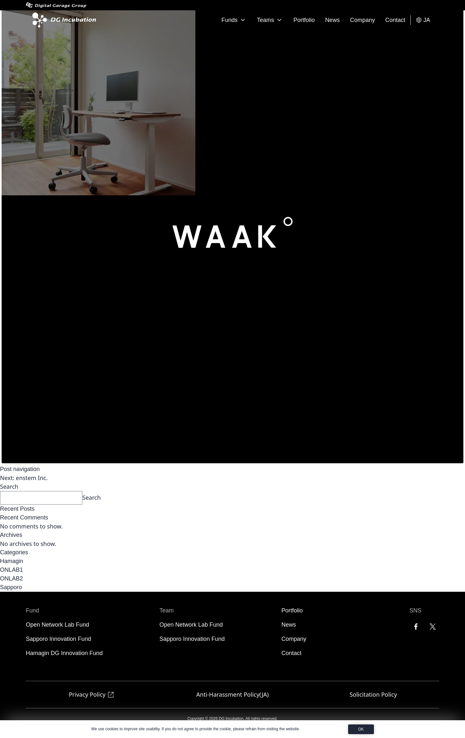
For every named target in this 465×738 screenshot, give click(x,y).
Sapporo (11, 587)
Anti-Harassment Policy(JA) (232, 694)
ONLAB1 (11, 570)
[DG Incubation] (63, 20)
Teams (270, 20)
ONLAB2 (11, 578)
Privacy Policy (92, 695)
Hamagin (11, 561)
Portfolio (304, 20)
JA (423, 20)
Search (9, 486)
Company (362, 20)
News (332, 20)
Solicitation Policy (373, 694)
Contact (395, 20)
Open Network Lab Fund (57, 624)
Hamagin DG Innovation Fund (64, 653)
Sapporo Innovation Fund (58, 639)
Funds (234, 20)
